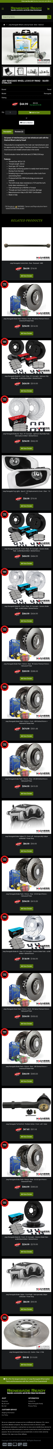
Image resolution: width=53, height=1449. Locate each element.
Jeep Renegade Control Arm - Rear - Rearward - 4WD (26, 263)
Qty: (3, 112)
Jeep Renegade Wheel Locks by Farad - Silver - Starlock (26, 25)
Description (7, 132)
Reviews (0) (19, 132)
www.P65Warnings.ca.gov (15, 208)
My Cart (15, 1406)
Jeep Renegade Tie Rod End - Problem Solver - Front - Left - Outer (26, 1124)
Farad (49, 89)
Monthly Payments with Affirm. (36, 1)
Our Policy (16, 1415)
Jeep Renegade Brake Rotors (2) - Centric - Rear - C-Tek (26, 1352)
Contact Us (42, 1401)
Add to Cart (34, 112)
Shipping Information (19, 1412)
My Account (16, 1403)
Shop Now (16, 1401)
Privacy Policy (43, 1406)
